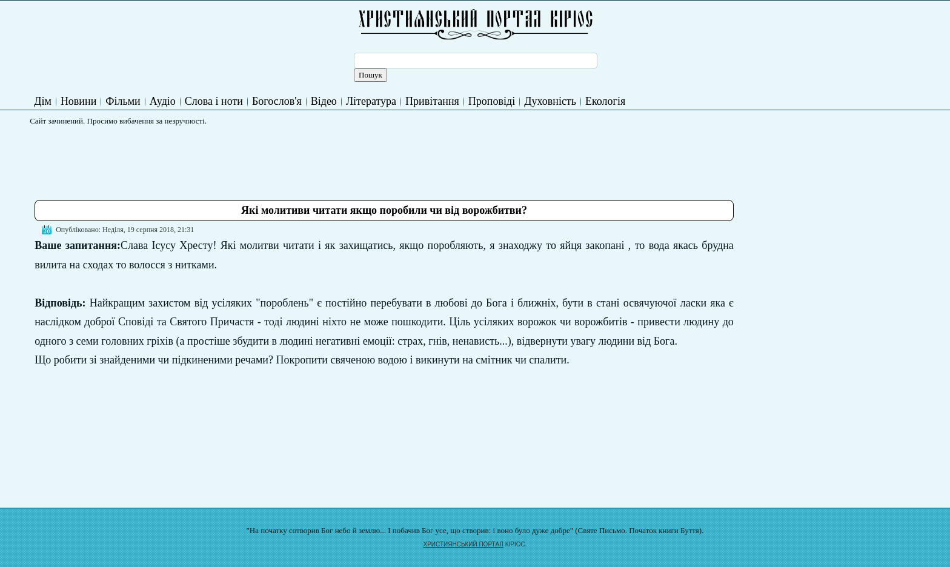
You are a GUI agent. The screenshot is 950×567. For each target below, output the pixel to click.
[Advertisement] (255, 158)
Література (371, 101)
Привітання (432, 101)
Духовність (550, 101)
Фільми (122, 101)
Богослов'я (277, 101)
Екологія (605, 101)
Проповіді (491, 101)
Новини (78, 101)
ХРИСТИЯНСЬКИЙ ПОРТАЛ (463, 544)
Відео (324, 101)
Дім (42, 101)
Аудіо (163, 101)
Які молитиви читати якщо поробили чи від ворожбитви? (384, 210)
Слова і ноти (214, 101)
